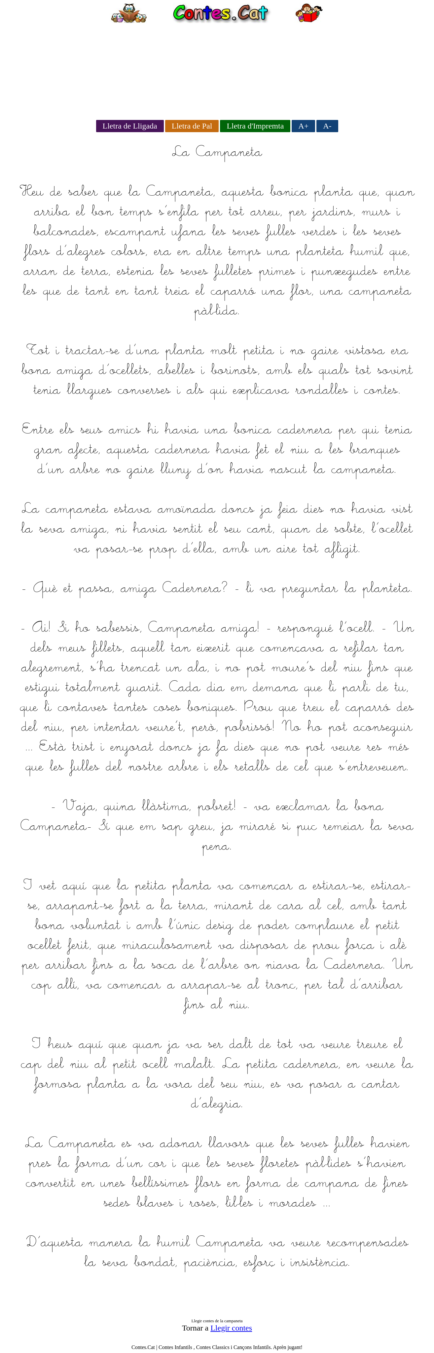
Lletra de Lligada (130, 126)
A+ (303, 126)
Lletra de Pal (192, 126)
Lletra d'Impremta (255, 126)
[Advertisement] (217, 69)
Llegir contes (231, 1328)
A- (327, 126)
